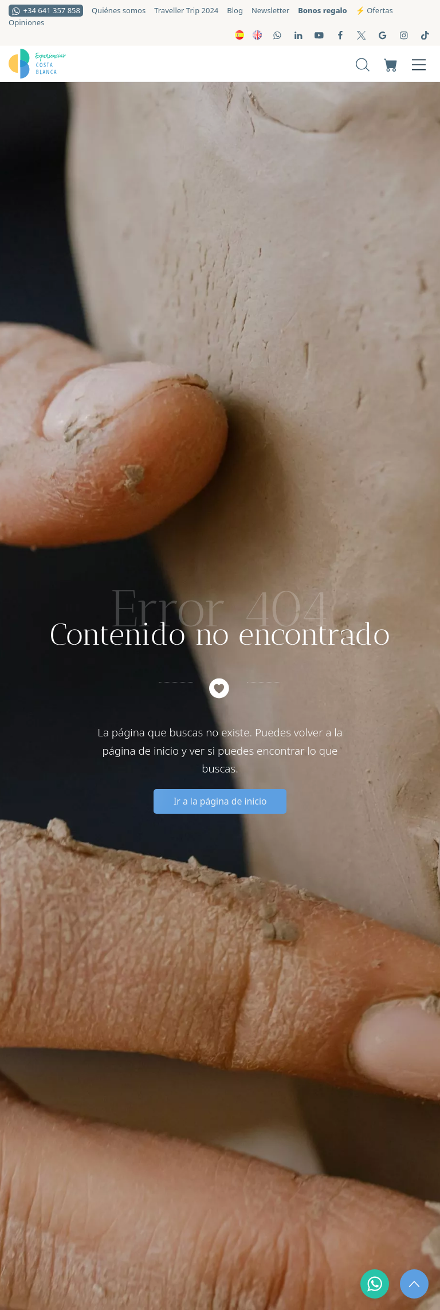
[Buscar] (362, 63)
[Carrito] (390, 63)
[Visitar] (278, 35)
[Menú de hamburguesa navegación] (418, 63)
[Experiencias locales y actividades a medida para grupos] (96, 64)
